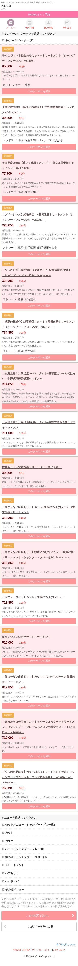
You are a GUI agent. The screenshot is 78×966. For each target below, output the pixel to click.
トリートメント (13, 865)
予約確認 (17, 950)
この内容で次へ (50, 915)
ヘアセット (10, 873)
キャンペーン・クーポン (18, 40)
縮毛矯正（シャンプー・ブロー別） (25, 857)
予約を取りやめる (66, 944)
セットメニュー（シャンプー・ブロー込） (29, 825)
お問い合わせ (59, 950)
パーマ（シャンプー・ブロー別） (24, 849)
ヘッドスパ (10, 881)
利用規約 (26, 950)
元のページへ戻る (29, 926)
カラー (7, 841)
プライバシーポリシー (42, 950)
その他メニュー (13, 889)
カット (7, 833)
